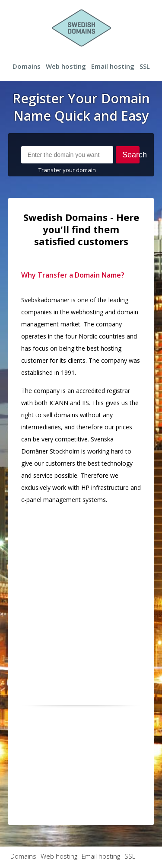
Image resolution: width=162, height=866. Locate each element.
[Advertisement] (81, 593)
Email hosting (112, 66)
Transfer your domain (67, 170)
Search (131, 154)
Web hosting (66, 66)
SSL (145, 66)
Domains (27, 66)
